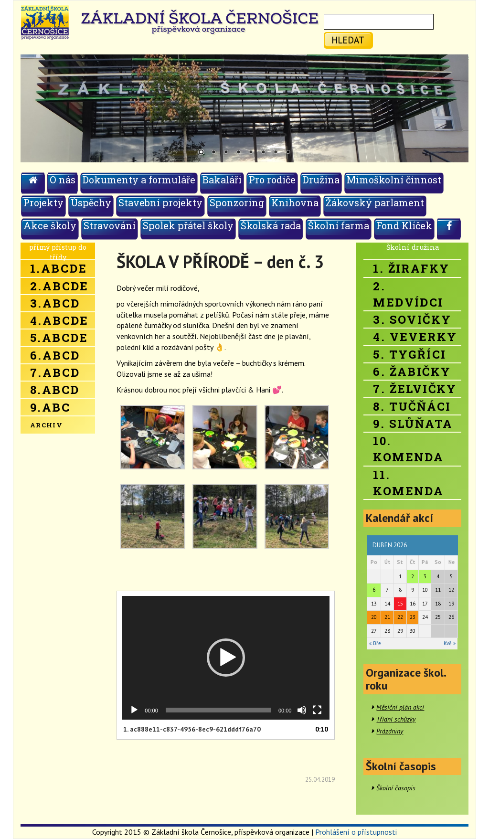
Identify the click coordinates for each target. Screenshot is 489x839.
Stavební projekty (160, 202)
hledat (347, 40)
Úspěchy (91, 202)
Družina (321, 179)
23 (412, 617)
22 (400, 617)
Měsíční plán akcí (400, 707)
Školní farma (338, 225)
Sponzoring (237, 202)
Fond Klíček (404, 225)
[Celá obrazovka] (317, 710)
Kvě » (450, 643)
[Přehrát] (134, 710)
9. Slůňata (413, 423)
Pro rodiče (272, 179)
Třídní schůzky (395, 719)
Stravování (110, 225)
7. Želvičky (415, 388)
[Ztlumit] (302, 710)
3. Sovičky (412, 319)
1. (192, 729)
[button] (226, 657)
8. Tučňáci (412, 406)
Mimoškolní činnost (394, 179)
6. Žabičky (412, 371)
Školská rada (271, 225)
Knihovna (295, 202)
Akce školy (49, 225)
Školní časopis (395, 788)
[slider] (218, 710)
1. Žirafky (411, 268)
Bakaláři (222, 179)
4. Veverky (415, 336)
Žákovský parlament (375, 202)
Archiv (46, 425)
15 (400, 603)
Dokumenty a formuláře (139, 179)
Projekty (43, 202)
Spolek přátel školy (188, 225)
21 (387, 617)
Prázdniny (389, 731)
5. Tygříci (409, 354)
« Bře (375, 643)
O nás (62, 179)
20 (374, 617)
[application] (226, 658)
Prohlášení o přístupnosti (356, 832)
